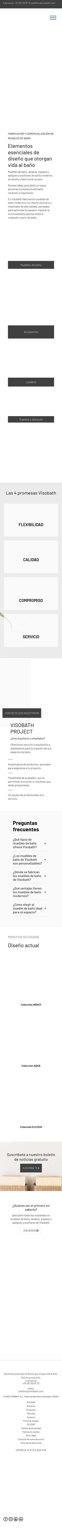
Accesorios (31, 332)
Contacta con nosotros (22, 713)
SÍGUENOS (31, 1230)
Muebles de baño (31, 265)
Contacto (31, 1417)
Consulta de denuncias (31, 1443)
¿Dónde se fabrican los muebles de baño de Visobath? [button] (29, 875)
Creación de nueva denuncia (31, 1439)
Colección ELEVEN (31, 1126)
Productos (31, 1410)
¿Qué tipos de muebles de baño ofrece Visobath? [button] (29, 843)
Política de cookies (31, 1432)
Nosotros (31, 1406)
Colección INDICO (31, 1004)
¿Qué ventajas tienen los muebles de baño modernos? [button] (29, 892)
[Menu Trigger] (54, 17)
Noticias (31, 1413)
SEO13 (56, 1396)
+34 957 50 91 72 (22, 2)
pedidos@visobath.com (43, 2)
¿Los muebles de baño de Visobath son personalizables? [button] (29, 859)
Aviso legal (31, 1435)
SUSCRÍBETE (31, 1167)
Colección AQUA (31, 1065)
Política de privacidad (31, 1428)
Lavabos (31, 382)
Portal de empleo (31, 1421)
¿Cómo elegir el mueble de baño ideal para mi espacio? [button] (29, 908)
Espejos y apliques (30, 419)
